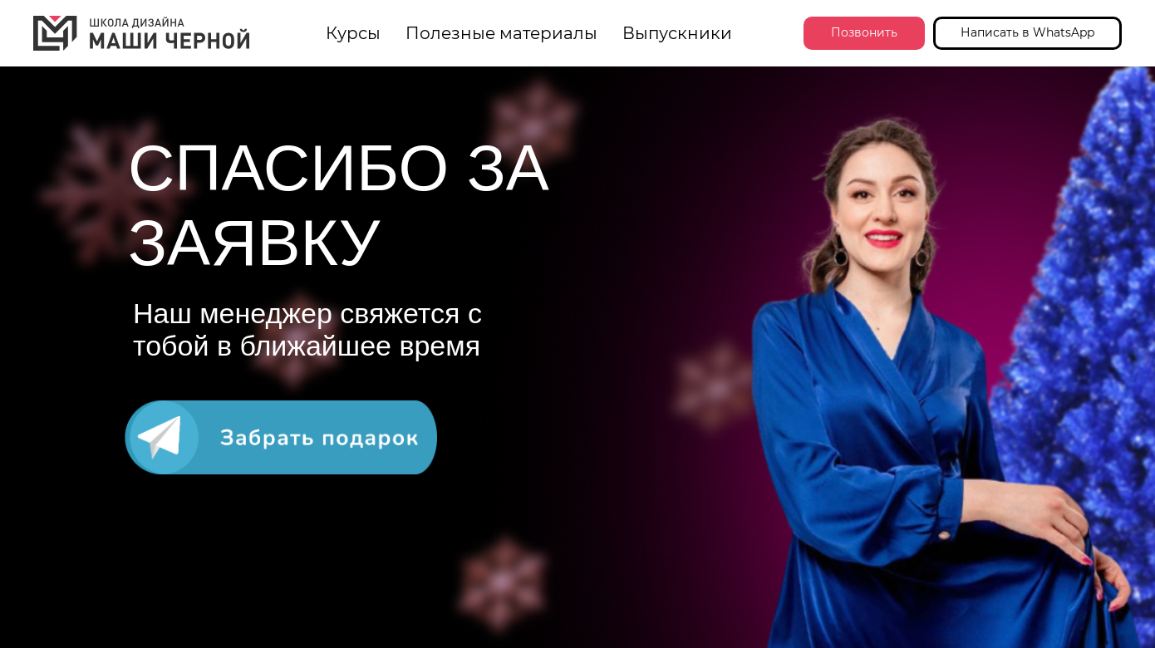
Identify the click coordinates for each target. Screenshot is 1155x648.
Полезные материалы (501, 33)
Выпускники (677, 33)
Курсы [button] (353, 33)
